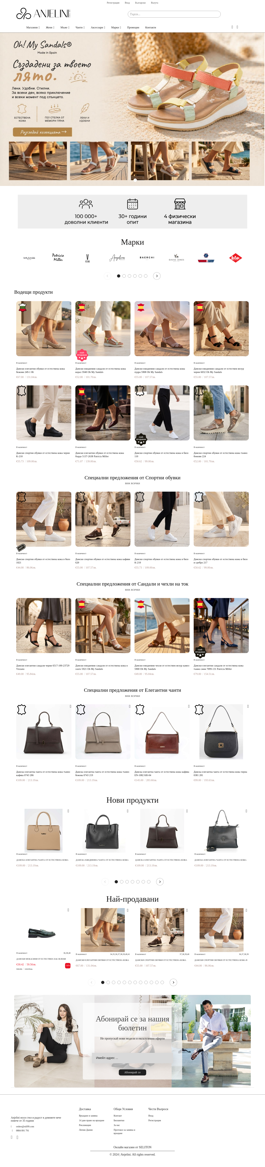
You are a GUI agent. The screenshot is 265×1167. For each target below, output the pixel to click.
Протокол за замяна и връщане (124, 1132)
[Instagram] (19, 1137)
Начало (18, 27)
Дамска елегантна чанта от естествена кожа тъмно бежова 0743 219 (102, 774)
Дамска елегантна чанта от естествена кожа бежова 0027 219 (42, 860)
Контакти (150, 27)
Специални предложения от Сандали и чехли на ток (132, 584)
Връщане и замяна (88, 1115)
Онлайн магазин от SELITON (133, 1147)
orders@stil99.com (25, 1126)
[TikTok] (24, 1137)
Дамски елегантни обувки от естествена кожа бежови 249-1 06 (40, 370)
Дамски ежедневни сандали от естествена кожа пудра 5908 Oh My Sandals (160, 370)
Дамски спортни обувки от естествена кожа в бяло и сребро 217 (221, 561)
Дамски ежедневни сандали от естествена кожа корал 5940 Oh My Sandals (100, 370)
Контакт (118, 1115)
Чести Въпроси (158, 1109)
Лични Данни (86, 1130)
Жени (49, 27)
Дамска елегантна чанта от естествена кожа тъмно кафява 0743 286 (43, 774)
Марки (115, 27)
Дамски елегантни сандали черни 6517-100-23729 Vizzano (42, 667)
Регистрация (113, 3)
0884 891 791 (22, 1130)
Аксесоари (97, 27)
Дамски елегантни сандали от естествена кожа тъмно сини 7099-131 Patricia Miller (219, 667)
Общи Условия (123, 1109)
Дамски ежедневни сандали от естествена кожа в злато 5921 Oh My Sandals (101, 667)
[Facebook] (13, 1137)
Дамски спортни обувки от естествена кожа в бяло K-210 (161, 561)
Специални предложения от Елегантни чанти (132, 690)
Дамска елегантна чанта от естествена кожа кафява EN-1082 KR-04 (162, 774)
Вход (127, 3)
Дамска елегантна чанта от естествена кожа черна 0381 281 (220, 774)
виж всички (132, 483)
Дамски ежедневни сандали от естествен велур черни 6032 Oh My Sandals (219, 370)
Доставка (85, 1109)
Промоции (133, 27)
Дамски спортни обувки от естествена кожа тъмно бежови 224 (220, 455)
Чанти (79, 27)
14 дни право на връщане (91, 1120)
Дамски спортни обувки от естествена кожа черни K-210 (43, 455)
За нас (117, 1125)
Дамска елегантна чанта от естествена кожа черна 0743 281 (220, 860)
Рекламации (85, 1125)
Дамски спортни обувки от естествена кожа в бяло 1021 (43, 561)
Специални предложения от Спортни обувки (132, 477)
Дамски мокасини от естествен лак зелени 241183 (41, 959)
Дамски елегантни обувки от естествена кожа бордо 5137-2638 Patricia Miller (99, 455)
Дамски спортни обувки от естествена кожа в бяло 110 (161, 455)
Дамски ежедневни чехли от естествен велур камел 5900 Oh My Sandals (162, 667)
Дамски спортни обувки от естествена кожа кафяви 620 (102, 561)
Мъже (64, 27)
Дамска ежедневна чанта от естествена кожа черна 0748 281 (102, 860)
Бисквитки (119, 1120)
